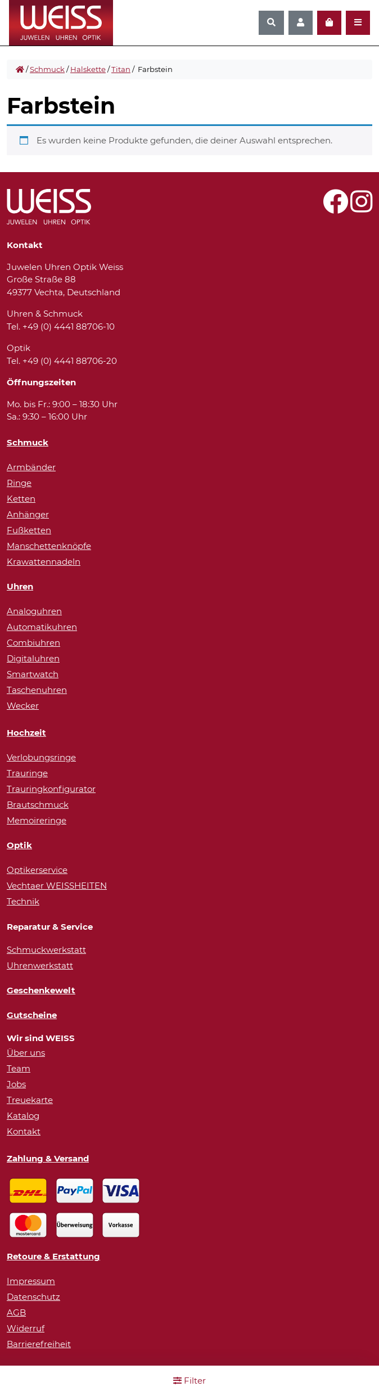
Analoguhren (34, 611)
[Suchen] (271, 23)
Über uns (26, 1052)
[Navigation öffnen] (358, 23)
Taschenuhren (37, 690)
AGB (16, 1312)
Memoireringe (36, 820)
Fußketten (29, 530)
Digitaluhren (33, 658)
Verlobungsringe (41, 757)
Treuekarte (30, 1100)
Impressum (31, 1281)
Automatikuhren (42, 627)
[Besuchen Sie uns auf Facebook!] (335, 207)
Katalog (23, 1115)
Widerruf (25, 1328)
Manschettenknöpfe (49, 546)
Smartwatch (32, 674)
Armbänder (31, 467)
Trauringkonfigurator (51, 788)
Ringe (19, 483)
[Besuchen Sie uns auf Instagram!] (361, 207)
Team (18, 1068)
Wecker (23, 705)
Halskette (88, 69)
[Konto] (300, 23)
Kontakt (23, 1131)
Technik (23, 901)
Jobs (16, 1084)
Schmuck (47, 69)
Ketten (21, 498)
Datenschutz (33, 1296)
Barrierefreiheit (39, 1344)
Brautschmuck (38, 804)
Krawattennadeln (43, 561)
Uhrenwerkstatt (40, 965)
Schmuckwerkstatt (46, 949)
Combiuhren (33, 642)
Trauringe (27, 773)
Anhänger (28, 514)
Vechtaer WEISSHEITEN (57, 885)
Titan (120, 69)
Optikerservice (37, 869)
